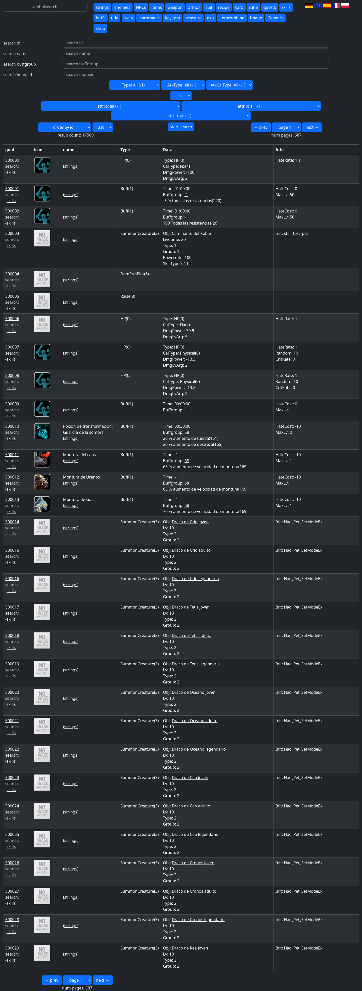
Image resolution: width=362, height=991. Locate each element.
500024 (12, 806)
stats (128, 18)
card (239, 7)
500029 (12, 948)
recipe (224, 7)
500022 (12, 749)
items (156, 7)
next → (312, 127)
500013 (12, 499)
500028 (12, 919)
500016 (12, 578)
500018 (12, 635)
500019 (12, 664)
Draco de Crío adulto (191, 550)
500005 (12, 296)
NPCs (141, 7)
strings (102, 7)
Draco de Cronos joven (193, 863)
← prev (260, 127)
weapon (175, 7)
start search (181, 127)
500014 (12, 522)
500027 (12, 891)
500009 (12, 404)
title (114, 18)
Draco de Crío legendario (195, 578)
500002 (12, 211)
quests (269, 7)
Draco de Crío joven (190, 522)
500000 (12, 160)
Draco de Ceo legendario (195, 834)
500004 (12, 274)
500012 (12, 477)
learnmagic (149, 18)
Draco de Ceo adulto (191, 806)
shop (100, 28)
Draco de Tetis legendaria (195, 664)
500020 (12, 692)
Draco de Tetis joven (191, 607)
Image (256, 18)
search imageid (17, 74)
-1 (186, 194)
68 (187, 460)
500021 (12, 720)
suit (208, 7)
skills (286, 7)
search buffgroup (19, 64)
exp (210, 18)
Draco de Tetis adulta (191, 635)
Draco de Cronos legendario (198, 919)
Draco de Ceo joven (190, 777)
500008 (12, 375)
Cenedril (275, 18)
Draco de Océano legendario (199, 749)
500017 (12, 607)
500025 (12, 834)
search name (15, 53)
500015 (12, 550)
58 (187, 432)
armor (194, 7)
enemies (122, 7)
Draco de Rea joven (190, 948)
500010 (12, 426)
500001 (12, 188)
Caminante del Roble (191, 233)
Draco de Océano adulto (194, 720)
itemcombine (231, 18)
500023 (12, 777)
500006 (12, 318)
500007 (12, 347)
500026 (12, 863)
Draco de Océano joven (193, 692)
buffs (100, 18)
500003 (12, 233)
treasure (193, 18)
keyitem (172, 18)
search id (11, 43)
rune (253, 7)
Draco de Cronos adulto (194, 891)
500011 (12, 454)
